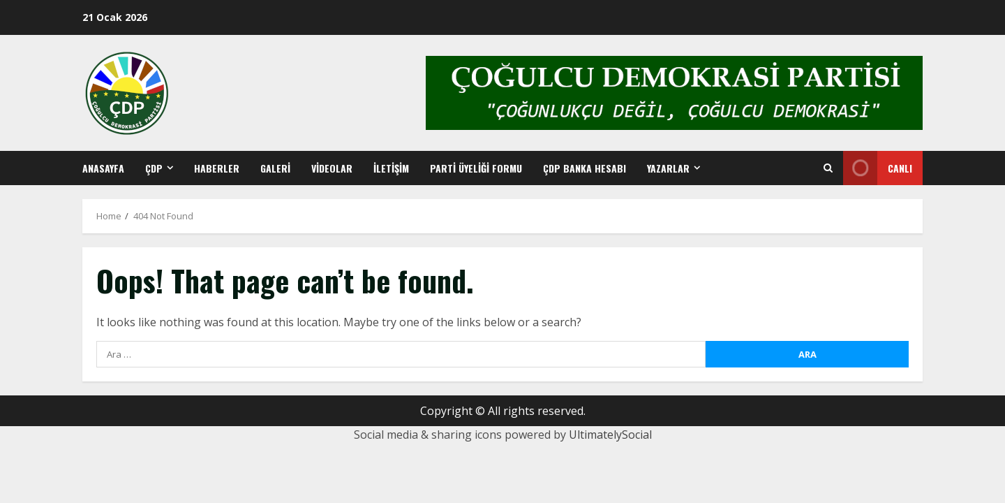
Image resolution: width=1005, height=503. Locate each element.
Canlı (877, 168)
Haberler (216, 168)
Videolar (331, 168)
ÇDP (154, 168)
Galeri (275, 168)
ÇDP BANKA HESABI (584, 168)
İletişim (391, 168)
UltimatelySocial (610, 434)
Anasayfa (103, 168)
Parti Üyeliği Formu (476, 168)
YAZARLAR (668, 168)
